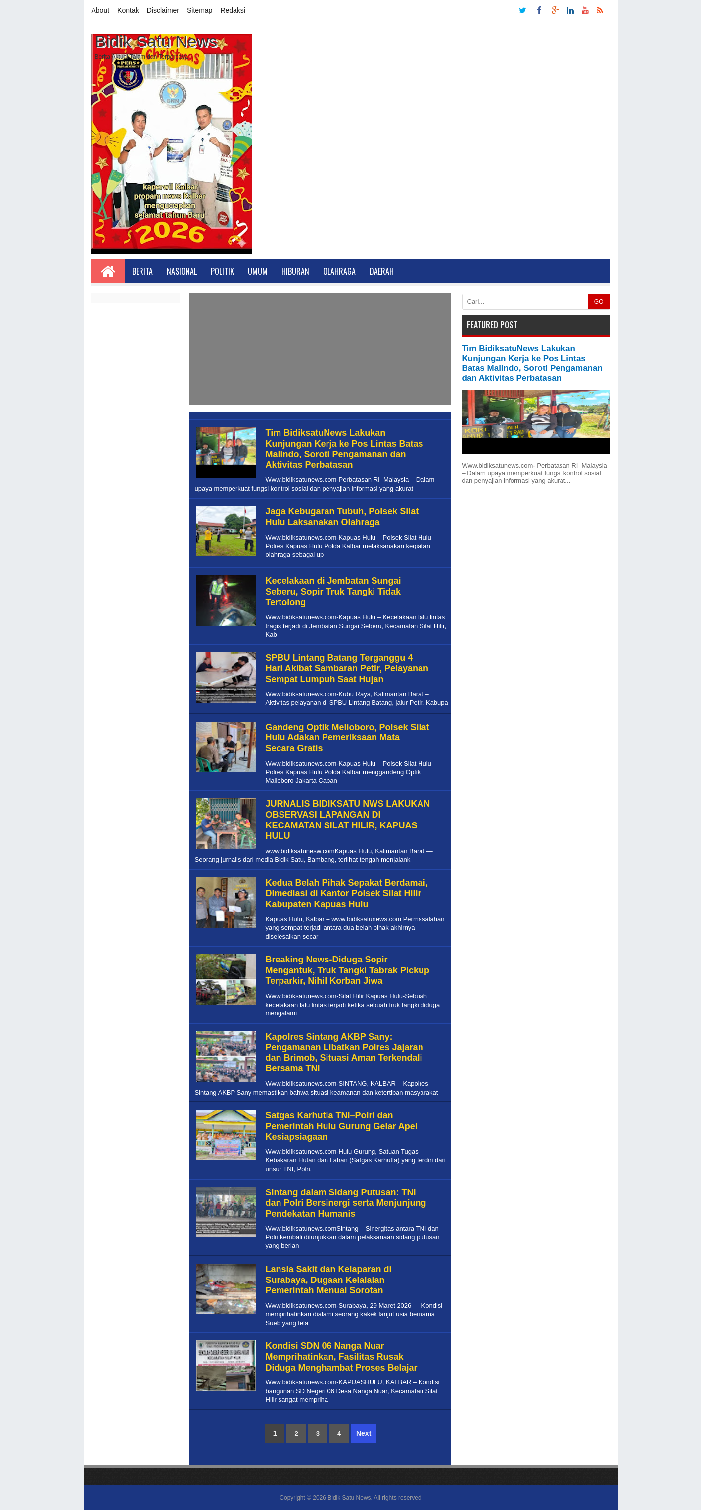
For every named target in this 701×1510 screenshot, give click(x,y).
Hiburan (295, 271)
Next (363, 1433)
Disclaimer (163, 10)
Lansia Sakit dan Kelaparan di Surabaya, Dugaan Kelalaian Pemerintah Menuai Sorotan (329, 1279)
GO (599, 301)
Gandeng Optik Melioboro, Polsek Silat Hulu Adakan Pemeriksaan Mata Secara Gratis (347, 737)
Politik (222, 271)
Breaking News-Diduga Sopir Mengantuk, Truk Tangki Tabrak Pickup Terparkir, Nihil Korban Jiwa (347, 970)
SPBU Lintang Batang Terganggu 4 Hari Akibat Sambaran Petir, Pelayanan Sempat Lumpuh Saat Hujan (347, 668)
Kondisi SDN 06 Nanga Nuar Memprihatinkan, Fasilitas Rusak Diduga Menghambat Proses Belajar (342, 1356)
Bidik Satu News (349, 1497)
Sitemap (199, 10)
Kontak (128, 10)
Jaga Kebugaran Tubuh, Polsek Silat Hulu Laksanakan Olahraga (342, 516)
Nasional (182, 271)
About (101, 10)
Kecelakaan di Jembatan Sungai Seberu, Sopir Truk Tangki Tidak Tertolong (333, 591)
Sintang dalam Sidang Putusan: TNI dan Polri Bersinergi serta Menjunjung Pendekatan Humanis (346, 1203)
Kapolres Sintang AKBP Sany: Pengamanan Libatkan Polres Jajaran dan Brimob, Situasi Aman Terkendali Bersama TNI (344, 1053)
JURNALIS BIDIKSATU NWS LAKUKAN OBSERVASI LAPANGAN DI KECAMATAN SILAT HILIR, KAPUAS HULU (348, 820)
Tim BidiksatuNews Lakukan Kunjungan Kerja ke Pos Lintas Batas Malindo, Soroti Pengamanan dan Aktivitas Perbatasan (344, 449)
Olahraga (339, 271)
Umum (258, 271)
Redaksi (232, 10)
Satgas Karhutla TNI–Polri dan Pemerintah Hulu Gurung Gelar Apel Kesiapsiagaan (342, 1126)
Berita (142, 271)
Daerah (382, 271)
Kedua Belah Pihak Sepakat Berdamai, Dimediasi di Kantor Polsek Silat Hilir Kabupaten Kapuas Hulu (347, 893)
